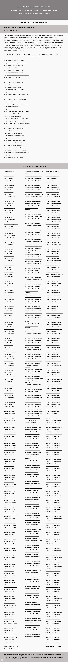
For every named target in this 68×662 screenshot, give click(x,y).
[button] (2, 660)
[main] (34, 10)
